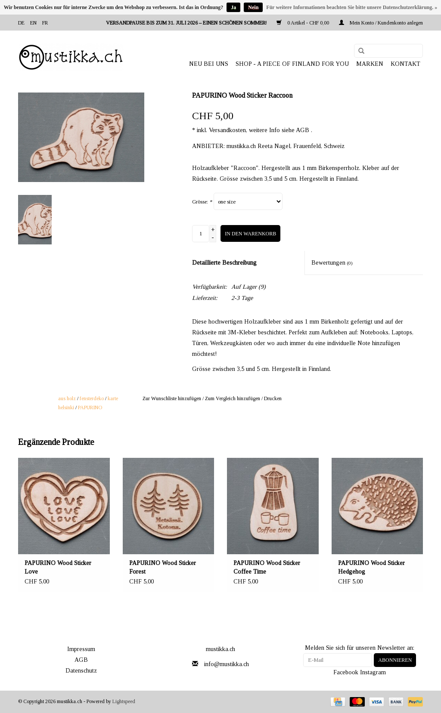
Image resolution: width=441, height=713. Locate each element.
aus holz (67, 398)
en (33, 23)
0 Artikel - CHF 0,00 (303, 23)
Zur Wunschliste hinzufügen (172, 398)
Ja (233, 7)
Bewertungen (332, 262)
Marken (369, 64)
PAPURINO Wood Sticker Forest (162, 567)
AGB (81, 660)
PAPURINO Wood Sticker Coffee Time (266, 567)
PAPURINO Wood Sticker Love (58, 567)
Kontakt (405, 64)
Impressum (81, 649)
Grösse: (202, 202)
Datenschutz (81, 670)
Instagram (373, 672)
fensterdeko (92, 398)
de (21, 23)
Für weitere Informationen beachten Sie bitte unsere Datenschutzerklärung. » (351, 7)
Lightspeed (123, 701)
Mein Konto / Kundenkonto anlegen (381, 23)
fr (45, 23)
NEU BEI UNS (208, 64)
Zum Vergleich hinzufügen (233, 398)
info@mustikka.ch (226, 664)
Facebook (345, 672)
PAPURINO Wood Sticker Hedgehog (371, 567)
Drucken (273, 398)
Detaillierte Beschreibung (224, 262)
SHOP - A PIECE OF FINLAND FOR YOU (292, 64)
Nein (253, 7)
